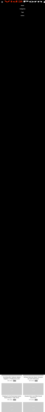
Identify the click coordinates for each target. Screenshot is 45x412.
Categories (22, 9)
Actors (22, 15)
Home (22, 5)
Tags (22, 12)
